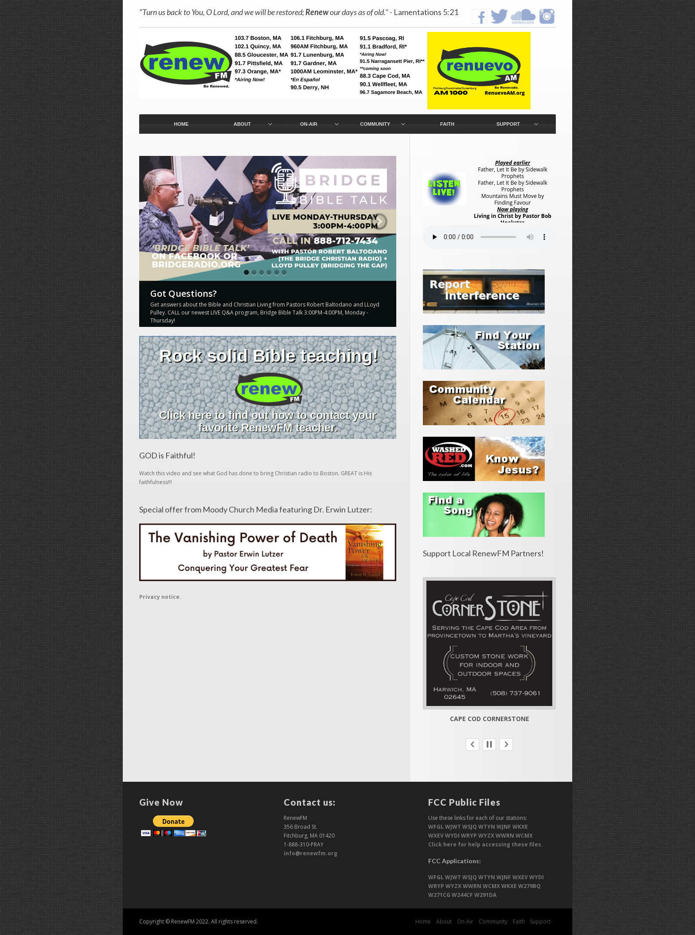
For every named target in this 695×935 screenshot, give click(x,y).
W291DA (485, 895)
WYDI (452, 835)
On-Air (465, 921)
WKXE (520, 826)
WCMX (524, 835)
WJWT (453, 826)
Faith (519, 921)
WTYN (486, 826)
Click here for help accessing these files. (485, 844)
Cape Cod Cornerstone (489, 718)
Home (423, 921)
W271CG (439, 895)
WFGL (436, 826)
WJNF (503, 826)
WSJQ (469, 826)
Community (493, 921)
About (444, 921)
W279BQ (529, 886)
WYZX (486, 835)
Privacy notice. (160, 597)
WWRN (505, 835)
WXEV (436, 835)
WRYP (469, 835)
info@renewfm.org (310, 853)
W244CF (462, 895)
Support (540, 921)
